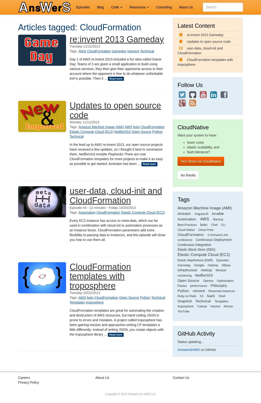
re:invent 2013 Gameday (117, 39)
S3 (201, 296)
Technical (147, 51)
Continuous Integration (194, 245)
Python (157, 132)
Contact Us (181, 378)
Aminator (184, 214)
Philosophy (219, 286)
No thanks (188, 175)
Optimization (225, 281)
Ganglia (199, 265)
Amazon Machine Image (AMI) (101, 127)
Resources (139, 7)
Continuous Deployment (213, 240)
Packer (182, 286)
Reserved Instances (221, 291)
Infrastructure (187, 270)
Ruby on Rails (187, 296)
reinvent (133, 51)
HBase (226, 265)
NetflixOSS (122, 132)
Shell (221, 296)
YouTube (183, 311)
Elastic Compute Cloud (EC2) (91, 132)
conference (185, 240)
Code (116, 7)
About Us (186, 7)
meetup (206, 270)
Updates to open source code (115, 110)
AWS (82, 51)
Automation (86, 212)
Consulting (164, 7)
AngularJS (201, 214)
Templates (77, 302)
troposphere (95, 302)
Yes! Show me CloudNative (201, 161)
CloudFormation (99, 51)
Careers (24, 378)
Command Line (218, 235)
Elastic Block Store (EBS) (196, 249)
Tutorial (202, 306)
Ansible (218, 214)
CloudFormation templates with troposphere (100, 276)
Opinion (208, 281)
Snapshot (185, 301)
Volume (215, 306)
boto (136, 127)
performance (198, 286)
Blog (100, 7)
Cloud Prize (206, 230)
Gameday (119, 51)
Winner (228, 306)
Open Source (141, 132)
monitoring (185, 275)
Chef (214, 225)
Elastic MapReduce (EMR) (195, 260)
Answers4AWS (189, 350)
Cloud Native (186, 230)
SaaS (211, 296)
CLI (223, 225)
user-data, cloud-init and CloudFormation (116, 195)
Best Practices (187, 225)
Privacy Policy (28, 382)
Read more (115, 78)
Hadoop (213, 265)
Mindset (221, 270)
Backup (218, 219)
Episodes (83, 7)
